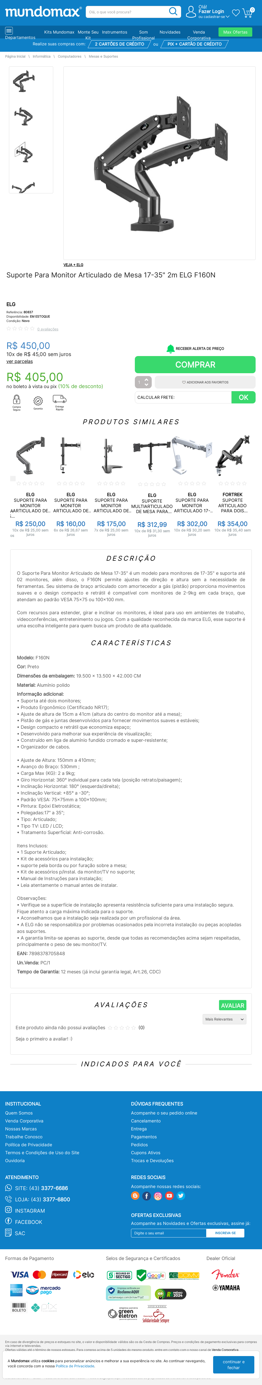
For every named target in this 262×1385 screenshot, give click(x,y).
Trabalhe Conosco (23, 1136)
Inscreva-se (225, 1233)
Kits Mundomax (59, 32)
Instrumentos (114, 32)
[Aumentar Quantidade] (146, 380)
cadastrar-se (214, 16)
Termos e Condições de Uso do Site (42, 1152)
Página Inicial (15, 56)
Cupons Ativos (145, 1152)
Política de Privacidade (28, 1144)
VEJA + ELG (73, 265)
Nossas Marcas (21, 1128)
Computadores (69, 56)
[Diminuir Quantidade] (146, 385)
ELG (10, 304)
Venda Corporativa (24, 1120)
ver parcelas (19, 361)
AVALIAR (232, 1005)
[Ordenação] (224, 1019)
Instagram (30, 1211)
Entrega (139, 1128)
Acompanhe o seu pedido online (164, 1113)
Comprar (195, 364)
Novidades (170, 32)
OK (243, 397)
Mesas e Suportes (103, 56)
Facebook (28, 1222)
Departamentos (20, 37)
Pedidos (139, 1144)
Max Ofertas (235, 32)
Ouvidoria (15, 1160)
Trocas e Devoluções (152, 1160)
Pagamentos (144, 1136)
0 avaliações (47, 329)
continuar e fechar (234, 1364)
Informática (41, 56)
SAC (20, 1233)
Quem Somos (19, 1113)
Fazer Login (211, 11)
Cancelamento (146, 1120)
